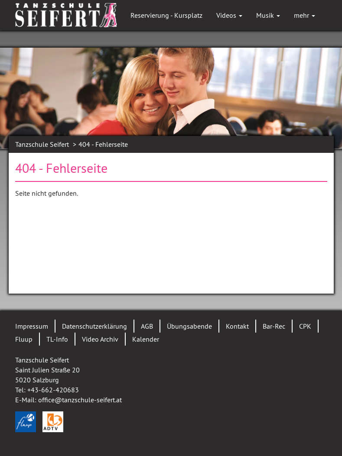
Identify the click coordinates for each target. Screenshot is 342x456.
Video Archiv (100, 339)
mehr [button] (304, 15)
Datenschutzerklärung (94, 326)
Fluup (24, 339)
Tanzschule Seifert (42, 144)
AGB (147, 326)
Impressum (31, 326)
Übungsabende (189, 326)
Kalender (145, 339)
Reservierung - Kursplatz (166, 15)
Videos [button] (229, 15)
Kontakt (237, 326)
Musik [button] (268, 15)
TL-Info (57, 339)
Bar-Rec (274, 326)
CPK (305, 326)
